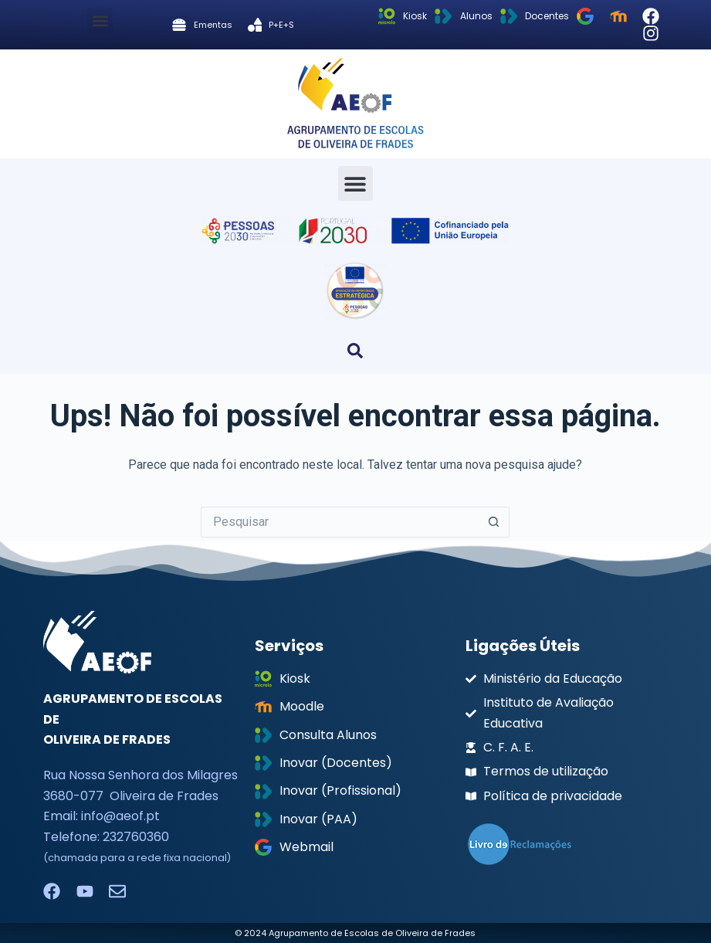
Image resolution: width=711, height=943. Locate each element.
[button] (100, 20)
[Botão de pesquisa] (494, 522)
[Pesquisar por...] (340, 522)
